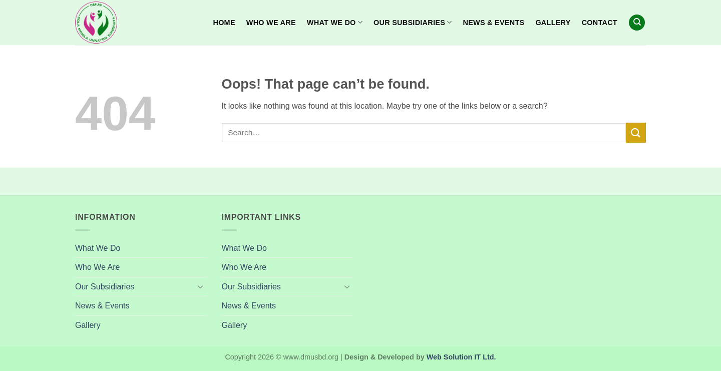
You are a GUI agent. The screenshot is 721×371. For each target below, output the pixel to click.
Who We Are (271, 23)
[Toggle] (201, 286)
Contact (599, 23)
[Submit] (636, 132)
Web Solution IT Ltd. (461, 357)
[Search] (637, 23)
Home (224, 23)
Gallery (552, 23)
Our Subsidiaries (413, 22)
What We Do (335, 22)
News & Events (494, 23)
